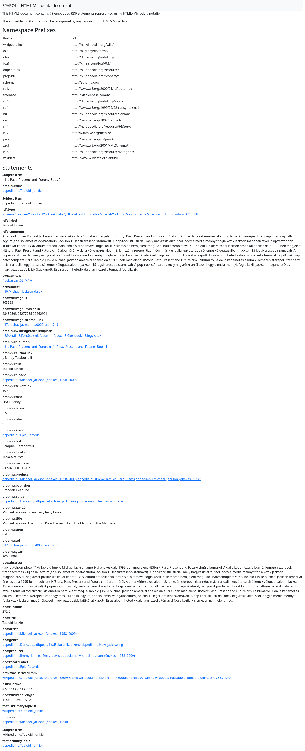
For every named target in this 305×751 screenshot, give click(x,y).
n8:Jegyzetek (92, 335)
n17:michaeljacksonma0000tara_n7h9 (30, 324)
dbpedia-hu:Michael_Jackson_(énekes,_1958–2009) (39, 380)
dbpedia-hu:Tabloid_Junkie (22, 190)
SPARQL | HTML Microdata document (36, 5)
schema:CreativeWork (18, 214)
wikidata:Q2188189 (185, 214)
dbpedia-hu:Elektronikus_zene (101, 501)
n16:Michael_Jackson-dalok (22, 291)
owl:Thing (85, 214)
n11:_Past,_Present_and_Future (25, 346)
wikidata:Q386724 (64, 214)
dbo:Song (127, 214)
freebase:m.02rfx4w (17, 280)
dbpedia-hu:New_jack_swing (57, 501)
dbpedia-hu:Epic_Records (20, 435)
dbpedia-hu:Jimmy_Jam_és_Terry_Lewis (106, 479)
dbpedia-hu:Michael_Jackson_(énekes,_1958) (168, 479)
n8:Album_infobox (48, 335)
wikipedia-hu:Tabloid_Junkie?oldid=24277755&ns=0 (193, 678)
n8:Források (25, 335)
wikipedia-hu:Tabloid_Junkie (23, 711)
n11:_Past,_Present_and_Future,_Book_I (78, 346)
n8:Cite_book (72, 335)
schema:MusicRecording (152, 214)
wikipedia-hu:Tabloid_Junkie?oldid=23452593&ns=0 (40, 678)
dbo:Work (42, 214)
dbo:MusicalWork (106, 214)
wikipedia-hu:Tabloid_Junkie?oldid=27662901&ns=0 (116, 678)
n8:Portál (9, 335)
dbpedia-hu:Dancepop (18, 501)
